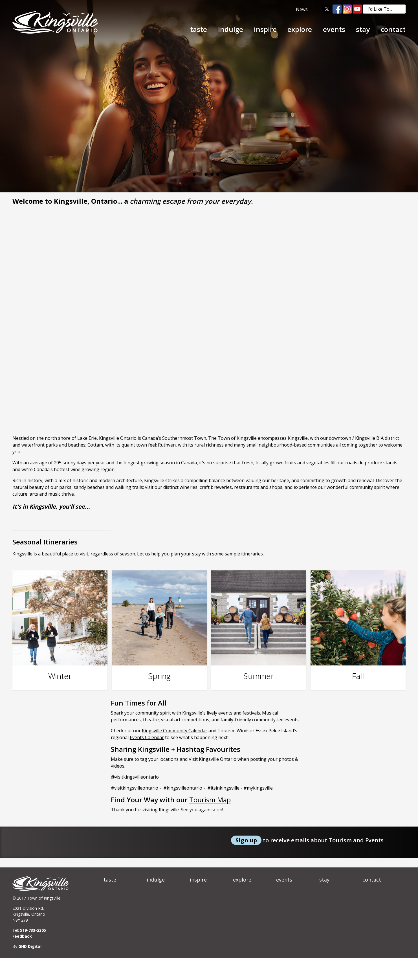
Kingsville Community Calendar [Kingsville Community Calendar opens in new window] (174, 731)
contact (393, 29)
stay (363, 29)
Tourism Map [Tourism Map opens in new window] (210, 799)
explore (299, 29)
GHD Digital (29, 946)
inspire (265, 29)
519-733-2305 (33, 930)
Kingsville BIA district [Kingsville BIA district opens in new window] (377, 438)
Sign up (246, 840)
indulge (230, 29)
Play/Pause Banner (224, 174)
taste (198, 29)
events (334, 29)
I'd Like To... (387, 9)
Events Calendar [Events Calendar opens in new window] (147, 737)
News (302, 9)
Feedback (22, 936)
